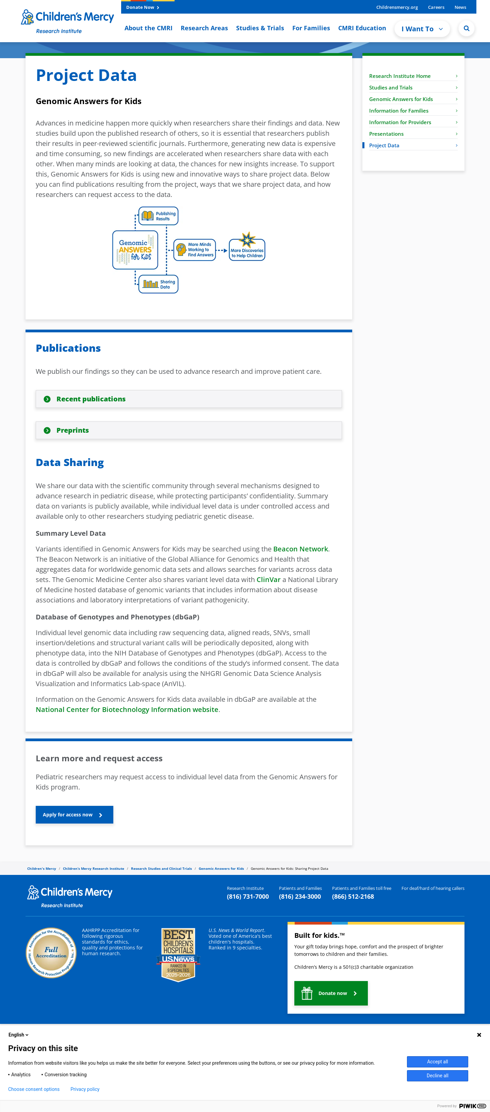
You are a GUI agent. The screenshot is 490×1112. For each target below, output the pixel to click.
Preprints (72, 430)
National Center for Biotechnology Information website (127, 709)
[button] (74, 815)
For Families (311, 28)
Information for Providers (413, 122)
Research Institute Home (413, 76)
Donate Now (142, 7)
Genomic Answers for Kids (413, 99)
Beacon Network (300, 548)
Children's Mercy (41, 868)
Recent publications (91, 398)
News (460, 7)
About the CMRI (149, 28)
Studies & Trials (260, 28)
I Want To (422, 28)
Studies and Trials (413, 87)
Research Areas (204, 28)
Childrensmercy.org (397, 7)
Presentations (413, 134)
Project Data (413, 145)
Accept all (437, 1061)
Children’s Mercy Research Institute (93, 868)
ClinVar (269, 579)
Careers (436, 7)
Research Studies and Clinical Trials (161, 868)
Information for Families (413, 110)
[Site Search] (466, 28)
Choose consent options (34, 1089)
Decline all (437, 1075)
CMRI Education (362, 28)
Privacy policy (84, 1089)
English (19, 1035)
